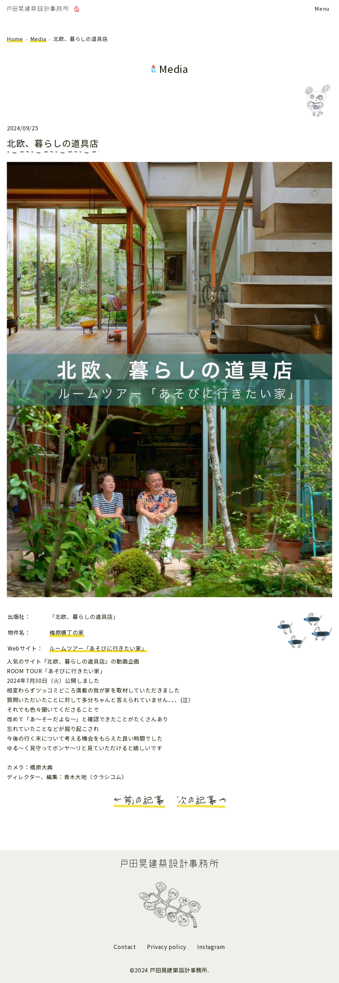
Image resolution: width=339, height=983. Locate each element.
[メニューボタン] (322, 8)
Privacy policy (166, 946)
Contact (125, 946)
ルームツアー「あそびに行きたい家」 (98, 648)
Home (15, 38)
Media (38, 38)
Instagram (211, 946)
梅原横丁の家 (66, 632)
